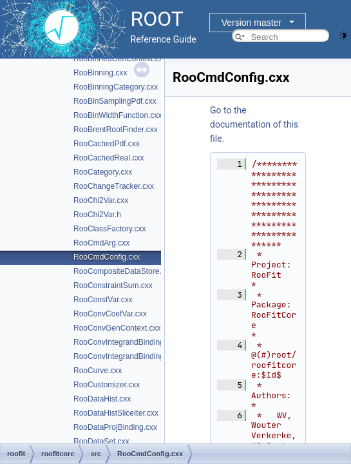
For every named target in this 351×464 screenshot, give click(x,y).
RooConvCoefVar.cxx (110, 313)
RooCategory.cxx (102, 172)
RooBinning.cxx (100, 72)
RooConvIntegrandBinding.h (122, 356)
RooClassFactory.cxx (109, 228)
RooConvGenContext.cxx (116, 328)
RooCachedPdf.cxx (106, 143)
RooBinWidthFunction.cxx (117, 115)
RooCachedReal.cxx (108, 157)
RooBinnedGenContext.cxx (120, 58)
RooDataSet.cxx (101, 441)
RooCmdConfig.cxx (106, 257)
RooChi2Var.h (97, 214)
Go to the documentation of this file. (254, 124)
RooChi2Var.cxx (100, 200)
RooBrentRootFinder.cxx (115, 129)
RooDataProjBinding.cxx (115, 427)
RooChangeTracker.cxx (113, 186)
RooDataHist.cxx (102, 398)
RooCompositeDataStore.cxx (123, 271)
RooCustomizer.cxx (106, 384)
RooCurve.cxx (97, 370)
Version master (251, 22)
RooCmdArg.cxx (101, 242)
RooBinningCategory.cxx (115, 87)
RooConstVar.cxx (103, 299)
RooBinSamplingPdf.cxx (115, 101)
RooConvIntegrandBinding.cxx (125, 342)
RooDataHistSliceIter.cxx (115, 413)
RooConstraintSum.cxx (113, 285)
